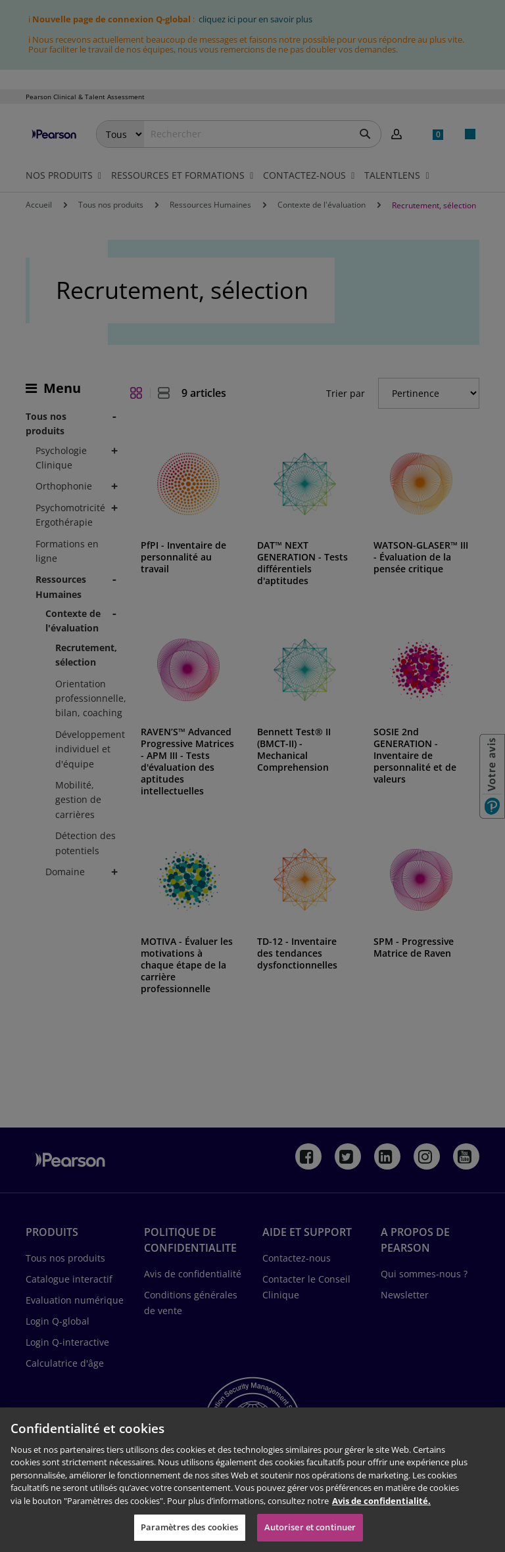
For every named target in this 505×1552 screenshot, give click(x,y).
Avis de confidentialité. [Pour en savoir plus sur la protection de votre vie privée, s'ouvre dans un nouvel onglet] (381, 1501)
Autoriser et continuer (310, 1527)
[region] (252, 1479)
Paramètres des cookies (190, 1527)
